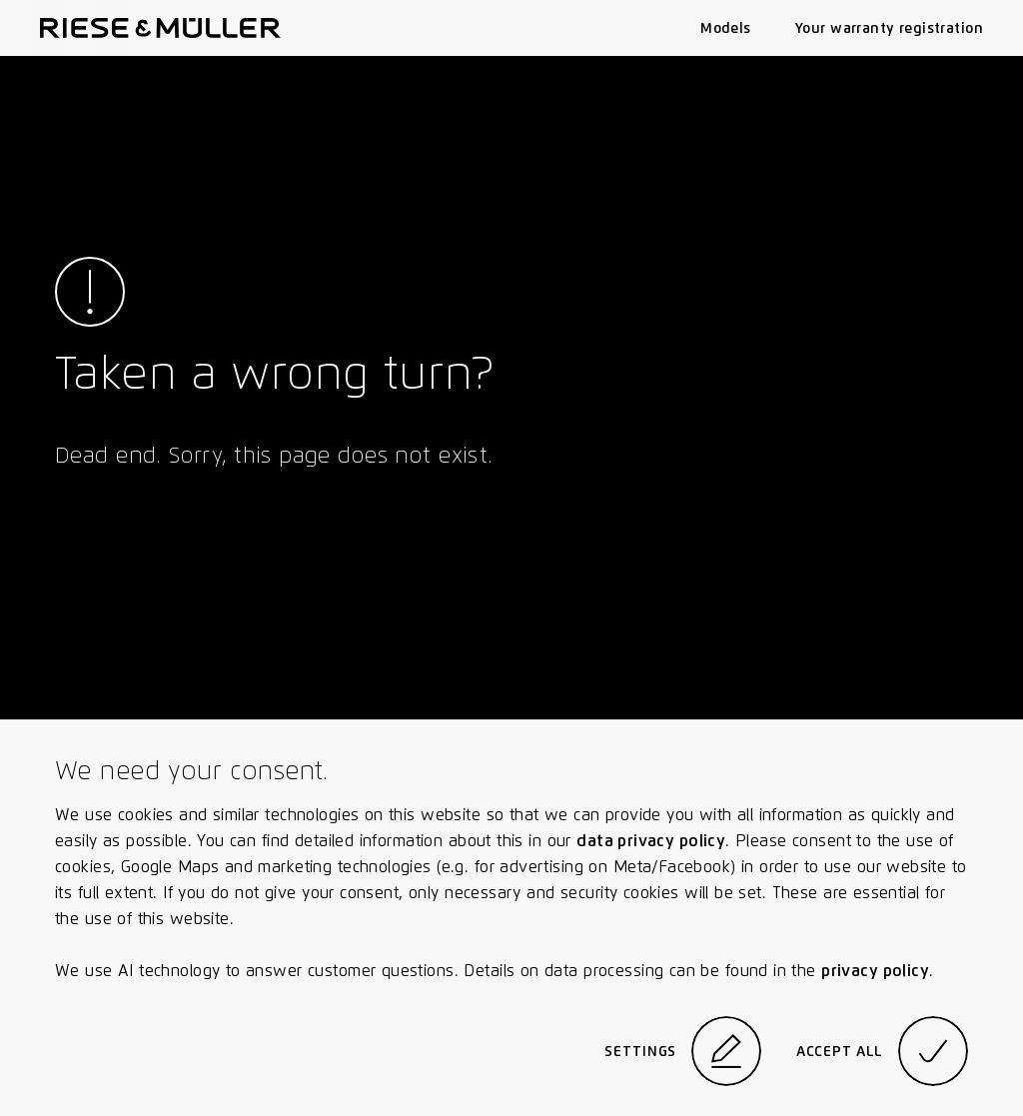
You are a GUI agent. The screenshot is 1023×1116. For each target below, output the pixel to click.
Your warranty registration (889, 28)
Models (725, 28)
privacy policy (875, 970)
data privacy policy (650, 840)
